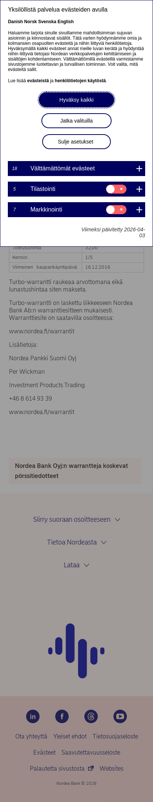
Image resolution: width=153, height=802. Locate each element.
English (65, 21)
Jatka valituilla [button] (76, 121)
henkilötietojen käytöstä (80, 80)
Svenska (47, 21)
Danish (15, 21)
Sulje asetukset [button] (75, 142)
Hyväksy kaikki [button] (76, 100)
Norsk (30, 21)
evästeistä (38, 80)
